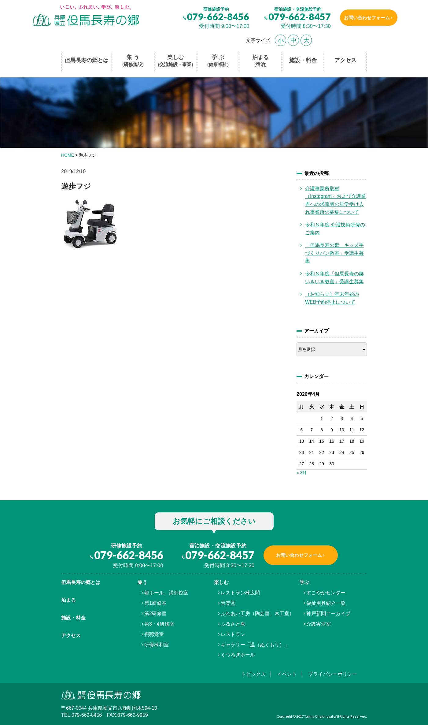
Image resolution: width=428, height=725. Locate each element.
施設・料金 (303, 60)
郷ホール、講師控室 (166, 592)
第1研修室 (155, 603)
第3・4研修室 (159, 623)
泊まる (260, 61)
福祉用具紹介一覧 (325, 603)
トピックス (253, 674)
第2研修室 (155, 613)
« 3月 (302, 472)
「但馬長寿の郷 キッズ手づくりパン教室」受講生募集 (334, 253)
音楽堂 (228, 603)
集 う (133, 61)
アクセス (345, 60)
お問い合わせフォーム (365, 17)
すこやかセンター (325, 592)
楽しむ (175, 61)
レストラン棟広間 (240, 592)
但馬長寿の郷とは (87, 60)
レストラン (233, 634)
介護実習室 (318, 623)
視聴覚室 (154, 634)
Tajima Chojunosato (319, 716)
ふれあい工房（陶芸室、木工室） (257, 613)
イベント (287, 674)
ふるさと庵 (233, 623)
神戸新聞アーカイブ (328, 613)
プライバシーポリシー (332, 674)
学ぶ (304, 582)
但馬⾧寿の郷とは (80, 582)
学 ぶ (218, 61)
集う (142, 582)
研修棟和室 (156, 644)
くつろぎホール (238, 654)
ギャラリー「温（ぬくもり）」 (255, 644)
